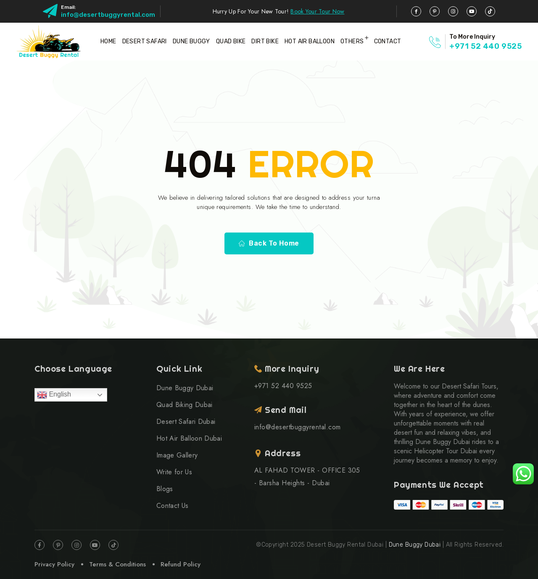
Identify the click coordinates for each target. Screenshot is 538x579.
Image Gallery (177, 455)
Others (352, 41)
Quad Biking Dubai (184, 405)
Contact (387, 41)
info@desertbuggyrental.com (108, 15)
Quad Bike (231, 41)
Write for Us (174, 472)
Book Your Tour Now (317, 11)
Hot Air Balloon (310, 41)
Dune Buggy (191, 41)
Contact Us (172, 505)
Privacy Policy (54, 564)
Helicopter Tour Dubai (445, 451)
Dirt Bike (265, 41)
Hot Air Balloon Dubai (189, 438)
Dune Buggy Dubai (184, 388)
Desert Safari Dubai (185, 421)
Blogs (164, 489)
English (54, 395)
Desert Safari (144, 41)
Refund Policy (180, 564)
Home (108, 41)
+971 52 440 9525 (485, 46)
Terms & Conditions (117, 564)
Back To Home (269, 243)
